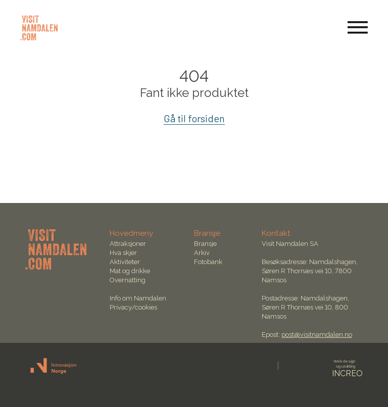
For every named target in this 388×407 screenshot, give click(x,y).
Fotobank (208, 262)
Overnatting (128, 280)
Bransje (205, 243)
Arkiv (202, 253)
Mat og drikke (130, 271)
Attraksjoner (128, 243)
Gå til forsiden (194, 118)
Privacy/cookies (133, 307)
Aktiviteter (125, 262)
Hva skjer (123, 253)
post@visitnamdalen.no (316, 334)
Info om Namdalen (138, 298)
